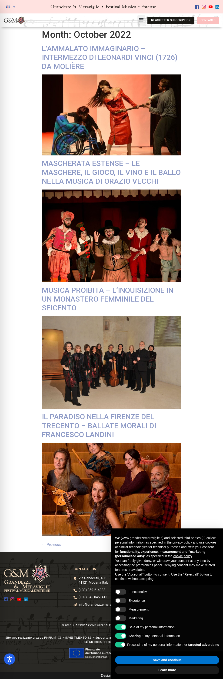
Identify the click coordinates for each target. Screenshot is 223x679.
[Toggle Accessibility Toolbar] (9, 659)
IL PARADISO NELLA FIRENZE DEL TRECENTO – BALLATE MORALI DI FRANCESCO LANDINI (99, 425)
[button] (11, 7)
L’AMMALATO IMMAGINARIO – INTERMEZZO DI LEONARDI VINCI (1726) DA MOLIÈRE (110, 57)
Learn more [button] (167, 670)
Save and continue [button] (167, 660)
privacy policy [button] (182, 542)
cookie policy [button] (182, 556)
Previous (51, 544)
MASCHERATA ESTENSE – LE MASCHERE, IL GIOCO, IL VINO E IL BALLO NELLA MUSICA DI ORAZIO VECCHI (111, 172)
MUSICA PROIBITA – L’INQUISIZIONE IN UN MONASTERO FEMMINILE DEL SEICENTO (107, 299)
